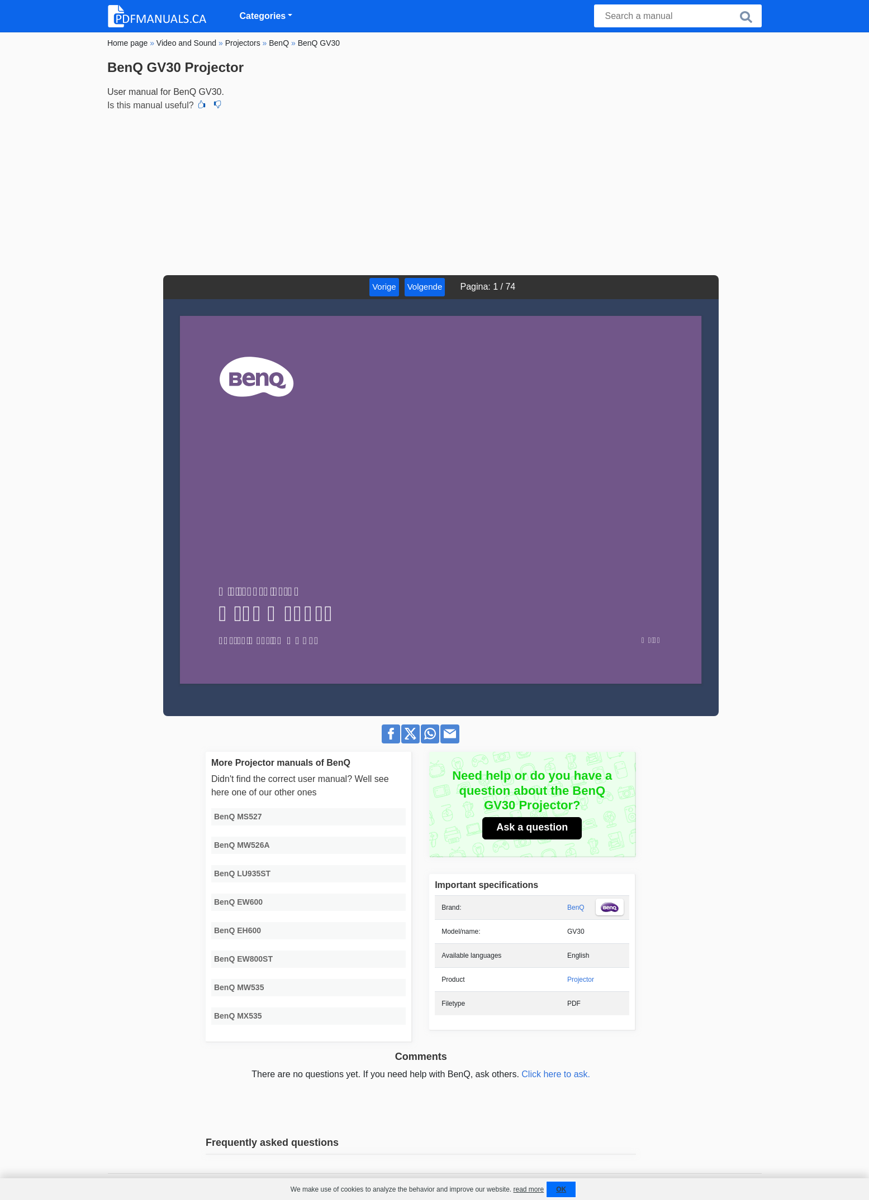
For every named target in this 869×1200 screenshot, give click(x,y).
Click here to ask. (555, 1074)
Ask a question (532, 827)
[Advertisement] (434, 191)
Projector (580, 979)
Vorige (384, 286)
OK (561, 1189)
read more (528, 1189)
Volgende (425, 286)
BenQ (576, 907)
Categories (263, 16)
